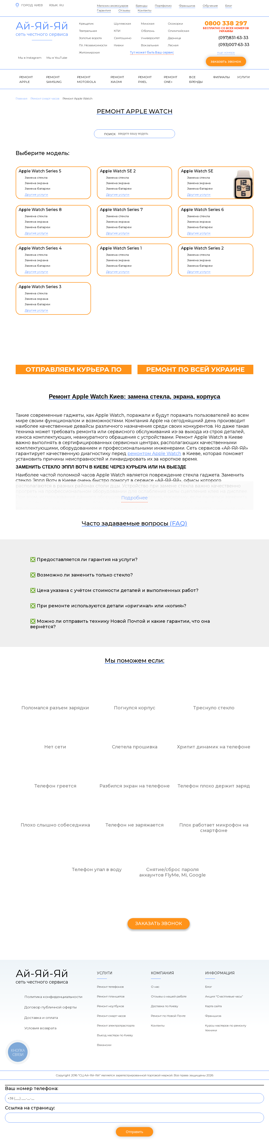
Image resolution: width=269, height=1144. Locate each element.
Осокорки (175, 23)
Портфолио (163, 5)
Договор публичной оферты (50, 1007)
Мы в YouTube (56, 57)
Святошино (122, 38)
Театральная (88, 31)
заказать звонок (226, 61)
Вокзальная (150, 45)
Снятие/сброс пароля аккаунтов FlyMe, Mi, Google (172, 872)
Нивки (119, 45)
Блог (228, 5)
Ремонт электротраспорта (115, 1025)
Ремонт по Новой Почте (168, 1016)
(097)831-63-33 (233, 38)
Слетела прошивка (134, 747)
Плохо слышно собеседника (55, 825)
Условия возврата (40, 1028)
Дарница (174, 38)
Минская (147, 23)
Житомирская (89, 52)
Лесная (173, 45)
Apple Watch (166, 453)
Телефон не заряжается (134, 825)
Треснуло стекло (213, 708)
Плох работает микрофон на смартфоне (213, 827)
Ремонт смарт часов (111, 1016)
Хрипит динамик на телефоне (213, 747)
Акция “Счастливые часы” (224, 996)
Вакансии (104, 1045)
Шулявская (122, 23)
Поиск (110, 134)
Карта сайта (213, 1006)
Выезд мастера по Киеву (115, 1035)
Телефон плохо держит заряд (214, 786)
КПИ (117, 31)
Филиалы (221, 77)
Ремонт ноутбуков (110, 1006)
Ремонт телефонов (110, 986)
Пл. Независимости (93, 45)
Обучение (210, 5)
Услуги (243, 77)
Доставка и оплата (41, 1017)
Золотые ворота (90, 38)
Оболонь (147, 31)
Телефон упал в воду (97, 869)
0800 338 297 (226, 23)
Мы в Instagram (30, 57)
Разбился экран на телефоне (134, 786)
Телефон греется (55, 786)
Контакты (144, 10)
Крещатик (86, 23)
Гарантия (104, 10)
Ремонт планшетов (111, 996)
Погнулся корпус (134, 708)
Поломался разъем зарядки (55, 708)
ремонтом (140, 453)
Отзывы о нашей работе (168, 996)
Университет (150, 38)
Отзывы (124, 10)
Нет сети (55, 747)
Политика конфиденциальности (53, 996)
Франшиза (187, 5)
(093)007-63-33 (233, 45)
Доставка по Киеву (164, 1006)
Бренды (141, 5)
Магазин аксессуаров (112, 5)
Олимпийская (178, 31)
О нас (155, 986)
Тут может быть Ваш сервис (152, 52)
